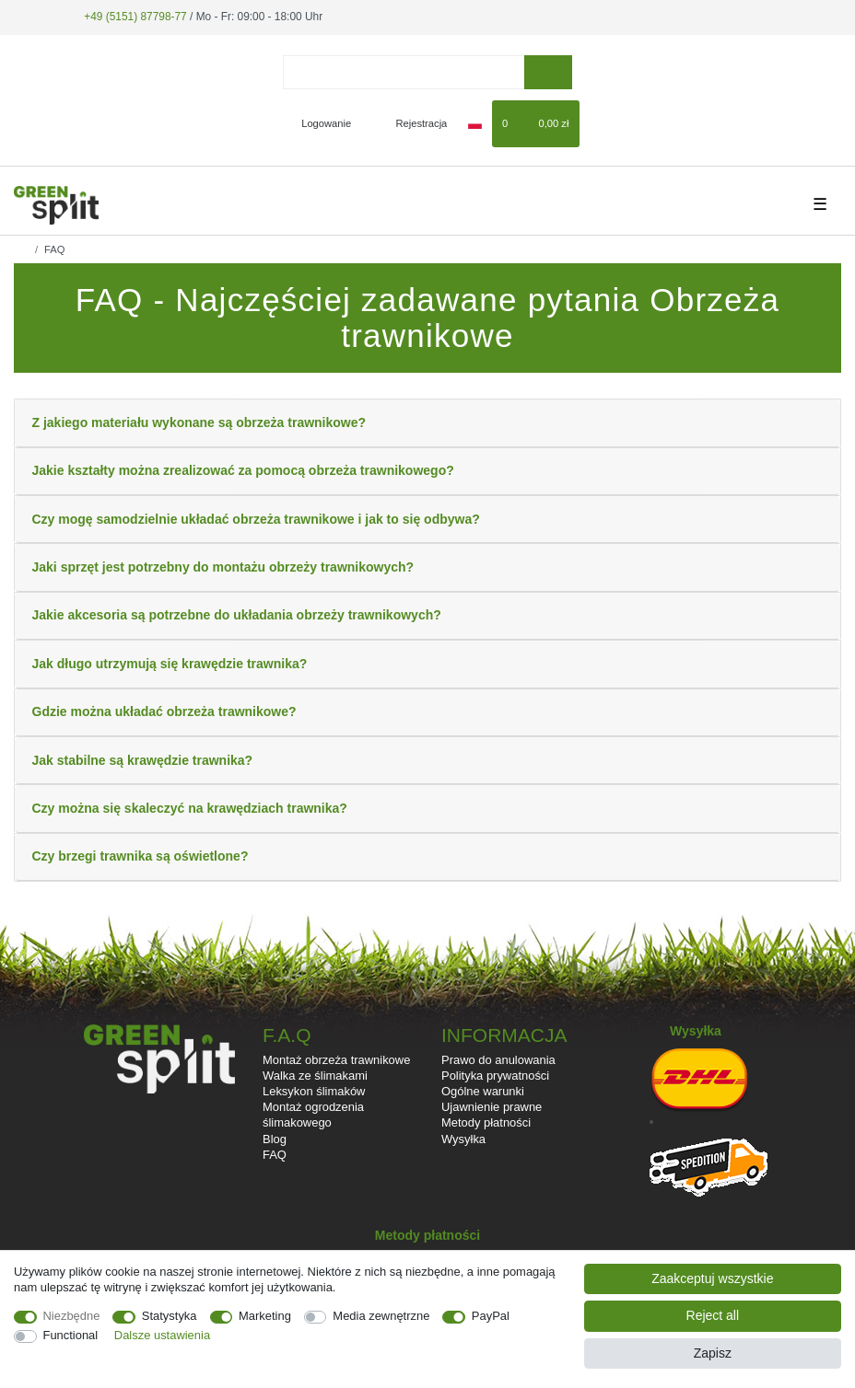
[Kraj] (475, 123)
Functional (71, 1335)
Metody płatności (486, 1122)
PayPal (490, 1316)
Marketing (265, 1316)
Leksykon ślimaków (314, 1091)
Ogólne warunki (482, 1091)
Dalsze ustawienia (162, 1335)
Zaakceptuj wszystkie (712, 1278)
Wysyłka (463, 1139)
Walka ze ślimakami (315, 1075)
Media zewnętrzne (381, 1316)
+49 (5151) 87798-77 (135, 16)
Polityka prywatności (495, 1075)
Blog (275, 1139)
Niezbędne (71, 1316)
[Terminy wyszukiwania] (403, 72)
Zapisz (713, 1353)
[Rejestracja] (411, 123)
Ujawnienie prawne (491, 1107)
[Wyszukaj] (547, 72)
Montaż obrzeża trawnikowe (336, 1060)
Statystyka (169, 1316)
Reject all (713, 1315)
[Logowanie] (318, 123)
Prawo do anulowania (498, 1060)
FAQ (275, 1155)
